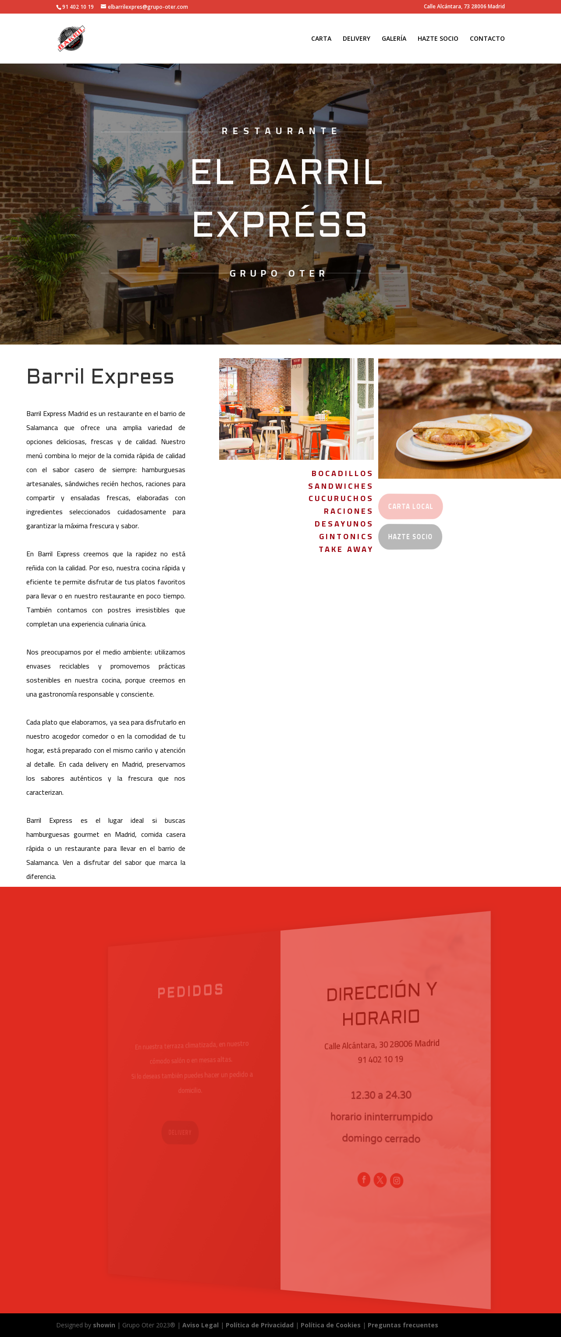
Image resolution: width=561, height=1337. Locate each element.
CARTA (321, 39)
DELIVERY (356, 39)
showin (104, 1325)
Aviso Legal (200, 1325)
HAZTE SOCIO (438, 39)
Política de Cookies (331, 1325)
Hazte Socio (406, 537)
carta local (406, 506)
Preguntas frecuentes (403, 1325)
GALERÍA (394, 39)
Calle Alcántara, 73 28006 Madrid (464, 7)
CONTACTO (487, 39)
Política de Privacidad (260, 1325)
